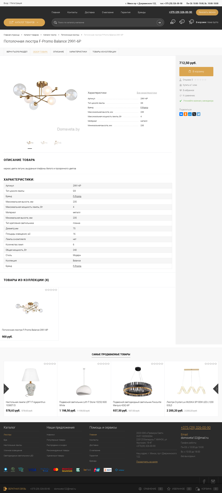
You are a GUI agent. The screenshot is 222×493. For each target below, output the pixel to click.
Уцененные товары (55, 454)
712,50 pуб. (187, 62)
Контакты (72, 12)
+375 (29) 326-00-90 (180, 12)
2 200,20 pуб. (182, 409)
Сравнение (151, 489)
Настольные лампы (13, 443)
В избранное (186, 90)
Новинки (51, 433)
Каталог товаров (24, 22)
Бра (5, 438)
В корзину (196, 71)
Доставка (90, 12)
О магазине (107, 12)
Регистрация (16, 3)
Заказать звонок (207, 12)
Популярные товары (56, 438)
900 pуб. (7, 335)
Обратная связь (15, 489)
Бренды (142, 12)
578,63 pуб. (19, 409)
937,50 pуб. (126, 409)
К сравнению (187, 95)
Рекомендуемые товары (58, 449)
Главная (56, 12)
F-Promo (144, 107)
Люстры (7, 433)
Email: (184, 432)
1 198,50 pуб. (74, 409)
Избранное (179, 489)
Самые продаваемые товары (111, 352)
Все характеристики (147, 93)
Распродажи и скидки (57, 443)
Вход (6, 3)
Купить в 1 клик (188, 84)
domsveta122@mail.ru (195, 436)
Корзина (207, 489)
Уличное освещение (13, 449)
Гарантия (125, 12)
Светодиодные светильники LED (18, 454)
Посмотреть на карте (147, 460)
